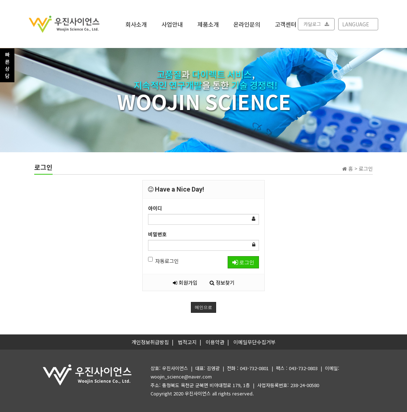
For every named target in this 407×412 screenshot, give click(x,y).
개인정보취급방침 (150, 342)
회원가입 (185, 282)
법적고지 (187, 342)
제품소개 (208, 23)
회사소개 (136, 23)
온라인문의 (246, 23)
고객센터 (285, 23)
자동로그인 (163, 260)
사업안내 (172, 23)
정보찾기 (222, 282)
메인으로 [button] (203, 307)
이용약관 (215, 342)
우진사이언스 (198, 393)
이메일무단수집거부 (254, 342)
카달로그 (316, 24)
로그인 (243, 262)
